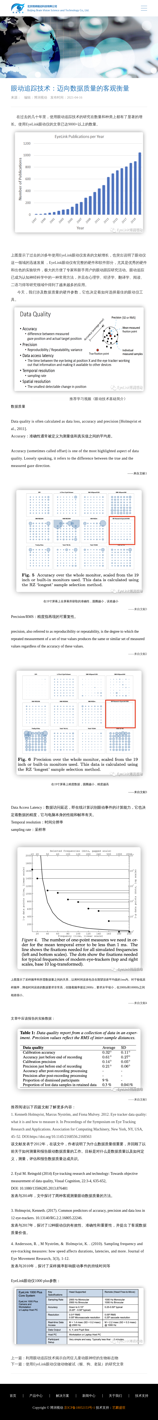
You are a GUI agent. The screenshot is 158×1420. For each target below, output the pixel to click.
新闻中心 (88, 1395)
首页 (13, 1395)
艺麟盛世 (118, 1407)
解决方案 (62, 1395)
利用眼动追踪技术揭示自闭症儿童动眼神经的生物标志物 (72, 1358)
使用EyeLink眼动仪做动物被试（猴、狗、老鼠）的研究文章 (75, 1364)
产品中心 (36, 1395)
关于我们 (115, 1395)
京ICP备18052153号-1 (79, 1407)
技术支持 (141, 1395)
